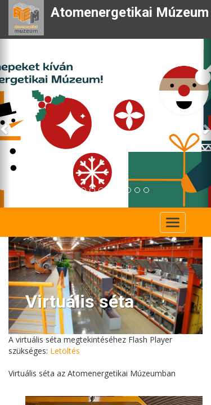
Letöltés (65, 350)
